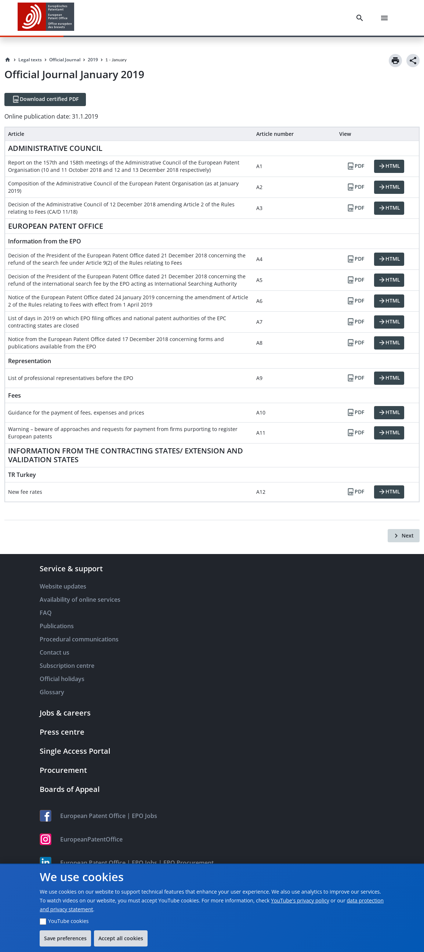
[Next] (404, 535)
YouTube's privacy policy (300, 900)
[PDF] (355, 166)
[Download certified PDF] (45, 99)
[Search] (361, 18)
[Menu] (386, 18)
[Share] (413, 60)
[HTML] (389, 166)
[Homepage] (7, 60)
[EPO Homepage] (46, 18)
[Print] (395, 60)
